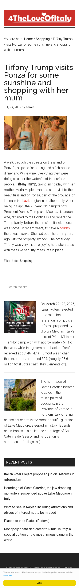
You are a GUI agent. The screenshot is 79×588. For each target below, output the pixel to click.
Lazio (26, 201)
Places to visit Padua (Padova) (27, 521)
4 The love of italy (39, 17)
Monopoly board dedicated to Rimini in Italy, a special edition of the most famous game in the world (39, 534)
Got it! (40, 582)
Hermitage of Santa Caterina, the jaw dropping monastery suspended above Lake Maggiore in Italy (38, 493)
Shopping (26, 260)
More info (8, 575)
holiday (65, 228)
